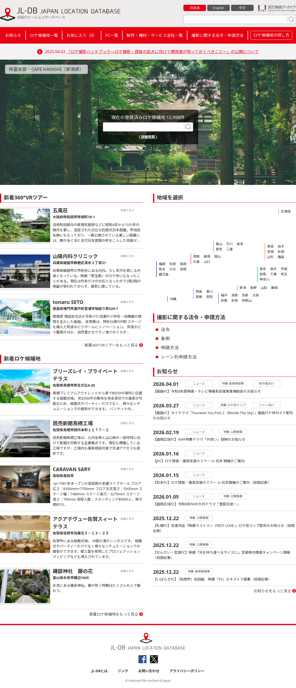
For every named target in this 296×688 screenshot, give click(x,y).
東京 (263, 269)
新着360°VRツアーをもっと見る (111, 345)
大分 (172, 269)
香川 (209, 291)
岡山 (217, 256)
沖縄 (173, 299)
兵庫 (224, 300)
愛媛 (199, 296)
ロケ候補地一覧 (44, 35)
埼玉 (284, 274)
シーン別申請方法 (179, 357)
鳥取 (196, 256)
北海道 (286, 211)
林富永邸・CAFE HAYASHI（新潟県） (46, 69)
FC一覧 (111, 35)
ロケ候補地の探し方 (271, 35)
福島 (281, 257)
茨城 (284, 269)
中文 (242, 8)
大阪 (255, 295)
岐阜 (240, 244)
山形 (270, 257)
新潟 (243, 287)
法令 (165, 329)
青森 (270, 246)
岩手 (281, 246)
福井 (224, 295)
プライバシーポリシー (186, 670)
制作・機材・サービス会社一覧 (155, 35)
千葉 (273, 274)
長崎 (183, 264)
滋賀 (234, 295)
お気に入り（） (81, 35)
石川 (229, 244)
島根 (207, 256)
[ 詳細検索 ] (148, 136)
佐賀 (172, 264)
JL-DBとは (100, 670)
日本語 (195, 8)
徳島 (199, 291)
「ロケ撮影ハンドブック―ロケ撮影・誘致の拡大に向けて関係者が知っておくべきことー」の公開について (162, 51)
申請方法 (170, 348)
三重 (229, 249)
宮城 (270, 251)
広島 (196, 261)
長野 (253, 287)
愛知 (219, 249)
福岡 (162, 264)
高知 (209, 296)
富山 (219, 244)
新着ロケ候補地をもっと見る (113, 614)
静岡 (274, 287)
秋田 (281, 251)
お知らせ (13, 35)
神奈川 (264, 279)
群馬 (263, 274)
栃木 (273, 269)
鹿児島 (164, 274)
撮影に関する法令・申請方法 (217, 35)
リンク (123, 670)
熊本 (162, 269)
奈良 (234, 300)
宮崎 (183, 269)
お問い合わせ (148, 670)
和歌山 (247, 300)
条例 (165, 338)
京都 (245, 295)
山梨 (264, 287)
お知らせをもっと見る (272, 591)
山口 (207, 261)
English (218, 8)
